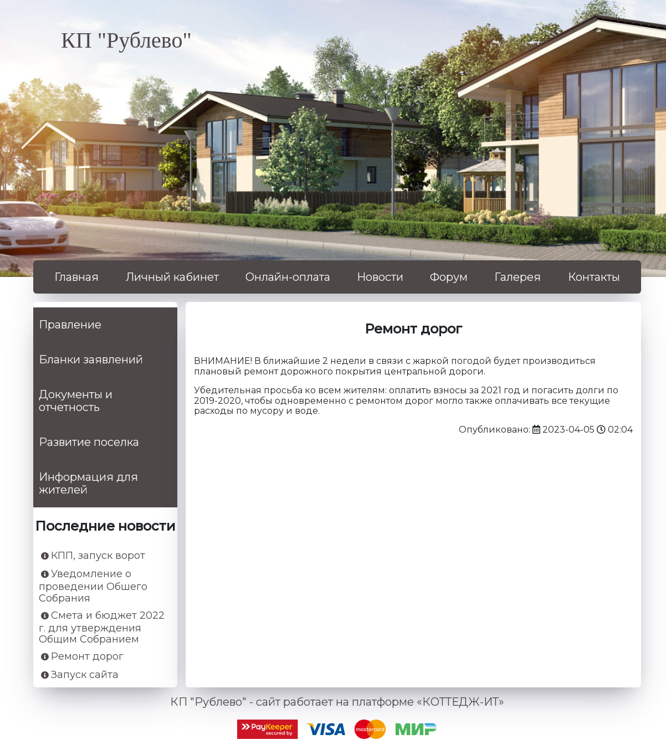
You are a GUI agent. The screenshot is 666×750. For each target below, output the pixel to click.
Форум (449, 277)
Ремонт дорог (82, 656)
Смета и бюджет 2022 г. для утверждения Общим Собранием (102, 627)
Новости (380, 277)
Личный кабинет (172, 277)
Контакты (594, 277)
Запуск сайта (80, 675)
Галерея (517, 277)
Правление (70, 324)
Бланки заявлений (91, 359)
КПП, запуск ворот (93, 556)
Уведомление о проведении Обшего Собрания (93, 586)
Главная (76, 277)
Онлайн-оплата (287, 277)
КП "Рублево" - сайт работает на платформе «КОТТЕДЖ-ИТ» (337, 702)
